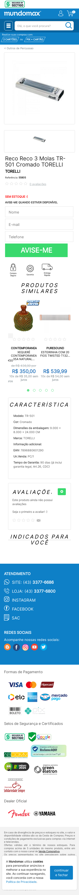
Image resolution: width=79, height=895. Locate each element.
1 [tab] (26, 390)
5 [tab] (50, 390)
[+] (62, 491)
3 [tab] (38, 390)
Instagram (24, 600)
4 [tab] (44, 390)
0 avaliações (38, 184)
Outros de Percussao (20, 48)
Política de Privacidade (21, 881)
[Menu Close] (8, 25)
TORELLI (12, 171)
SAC (16, 618)
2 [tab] (32, 390)
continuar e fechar (61, 872)
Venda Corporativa (49, 851)
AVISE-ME (36, 250)
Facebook (22, 609)
